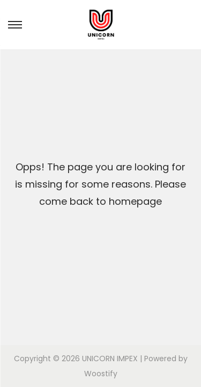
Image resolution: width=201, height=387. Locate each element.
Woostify (100, 373)
